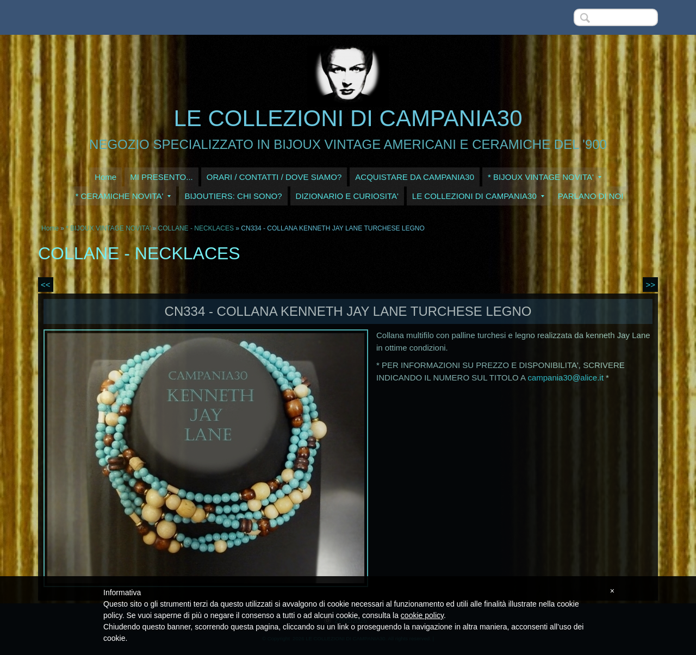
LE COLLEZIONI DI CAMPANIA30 (347, 118)
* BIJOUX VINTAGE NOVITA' (544, 177)
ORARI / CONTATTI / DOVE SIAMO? (274, 177)
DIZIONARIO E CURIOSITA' (347, 196)
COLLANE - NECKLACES (196, 228)
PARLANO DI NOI (591, 196)
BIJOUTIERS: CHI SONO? (233, 196)
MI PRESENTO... (161, 177)
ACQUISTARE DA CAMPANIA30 (414, 177)
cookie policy (422, 615)
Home (105, 177)
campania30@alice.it (565, 377)
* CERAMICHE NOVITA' (123, 196)
